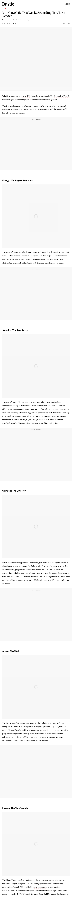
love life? (26, 96)
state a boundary (40, 887)
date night (47, 255)
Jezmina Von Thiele (10, 24)
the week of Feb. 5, (62, 96)
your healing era (18, 423)
